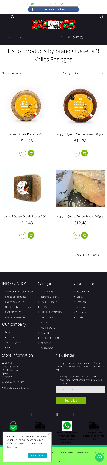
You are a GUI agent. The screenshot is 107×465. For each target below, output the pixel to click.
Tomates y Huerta (50, 296)
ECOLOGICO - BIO (50, 338)
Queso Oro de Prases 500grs (27, 134)
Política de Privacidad (15, 296)
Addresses (81, 307)
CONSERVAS (47, 291)
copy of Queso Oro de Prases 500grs (80, 134)
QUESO (44, 307)
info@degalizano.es (24, 388)
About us (9, 337)
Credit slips (81, 302)
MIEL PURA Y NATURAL (52, 312)
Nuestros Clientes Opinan (18, 307)
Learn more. (13, 447)
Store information (17, 355)
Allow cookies (38, 455)
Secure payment (13, 342)
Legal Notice (11, 332)
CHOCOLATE (47, 317)
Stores (8, 347)
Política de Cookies (14, 302)
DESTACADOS (48, 348)
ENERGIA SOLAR (13, 312)
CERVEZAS (46, 343)
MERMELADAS (48, 327)
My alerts (81, 317)
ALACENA (45, 333)
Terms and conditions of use (19, 291)
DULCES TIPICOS (49, 302)
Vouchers (81, 312)
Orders (79, 296)
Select (88, 73)
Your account (85, 283)
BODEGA (45, 322)
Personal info (83, 291)
